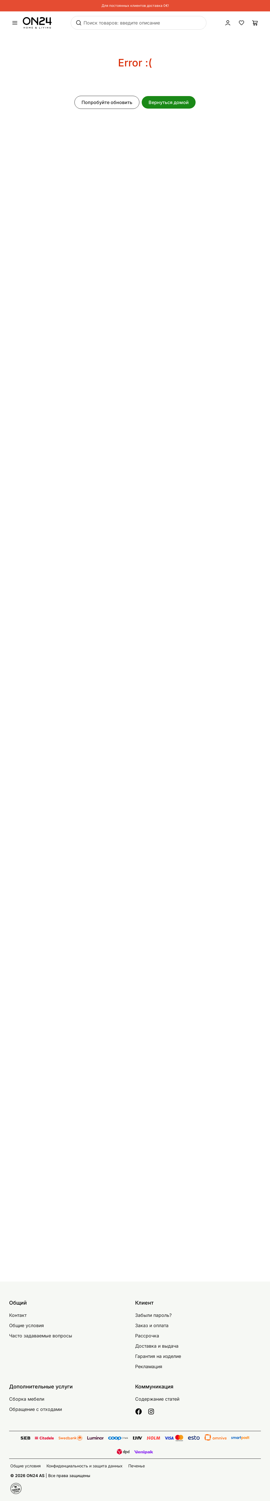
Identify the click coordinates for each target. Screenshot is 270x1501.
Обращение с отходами (35, 1409)
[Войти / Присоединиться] (228, 23)
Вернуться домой (169, 102)
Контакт (18, 1315)
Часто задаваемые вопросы (40, 1336)
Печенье (136, 1465)
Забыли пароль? (153, 1315)
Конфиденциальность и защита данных (84, 1465)
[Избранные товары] (241, 23)
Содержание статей (157, 1399)
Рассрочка (147, 1336)
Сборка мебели (26, 1399)
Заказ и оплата (152, 1325)
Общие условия (26, 1325)
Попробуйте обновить (107, 102)
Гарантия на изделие (158, 1356)
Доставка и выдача (156, 1346)
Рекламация (148, 1366)
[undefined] (15, 23)
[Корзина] (255, 23)
